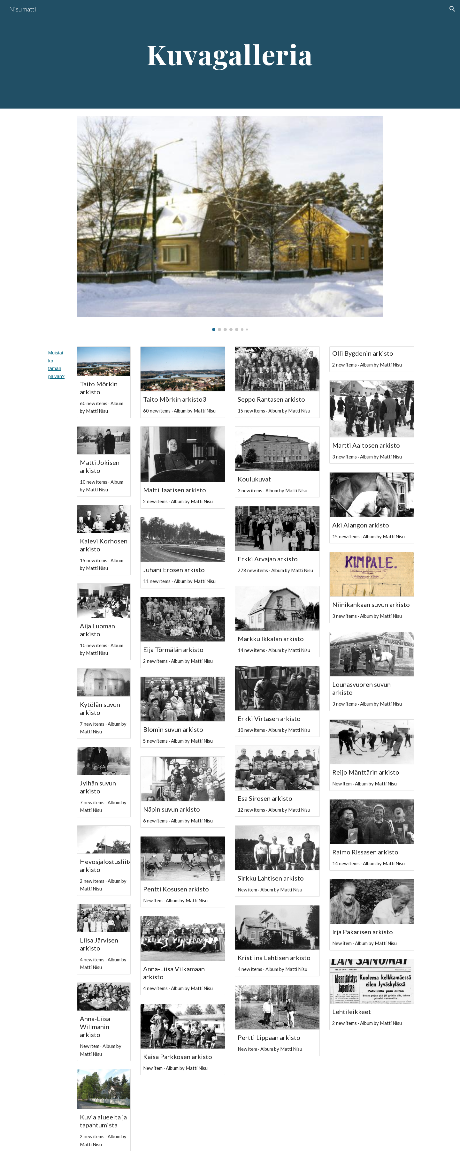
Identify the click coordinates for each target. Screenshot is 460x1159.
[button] (452, 9)
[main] (230, 54)
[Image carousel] (230, 223)
